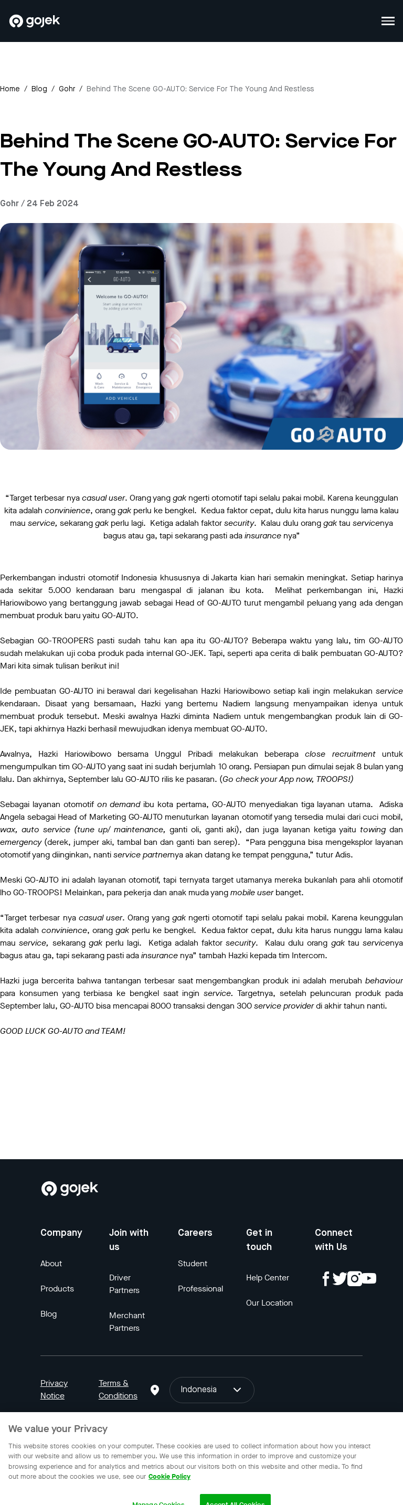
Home (10, 89)
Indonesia (212, 1390)
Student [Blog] (192, 1263)
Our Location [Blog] (269, 1302)
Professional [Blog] (200, 1288)
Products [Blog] (57, 1288)
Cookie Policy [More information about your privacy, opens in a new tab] (169, 1485)
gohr (67, 89)
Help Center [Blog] (267, 1277)
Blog (39, 89)
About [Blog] (51, 1263)
